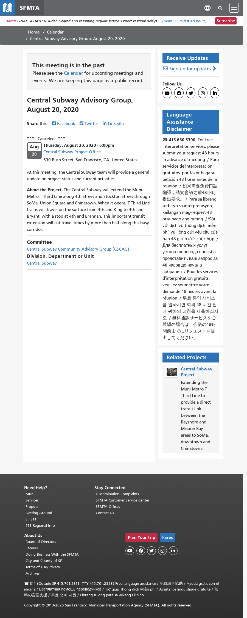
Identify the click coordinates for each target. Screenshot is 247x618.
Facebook (66, 123)
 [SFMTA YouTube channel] (167, 93)
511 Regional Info (40, 525)
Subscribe (226, 20)
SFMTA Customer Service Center (122, 500)
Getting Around (39, 513)
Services (32, 500)
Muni (30, 494)
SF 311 (31, 519)
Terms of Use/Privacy (43, 567)
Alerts (11, 21)
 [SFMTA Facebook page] (179, 93)
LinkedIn (116, 123)
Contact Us (105, 513)
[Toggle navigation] (234, 8)
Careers (32, 548)
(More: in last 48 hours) (184, 21)
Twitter (91, 123)
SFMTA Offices (108, 506)
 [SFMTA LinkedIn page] (215, 93)
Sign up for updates (190, 69)
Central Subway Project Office (72, 151)
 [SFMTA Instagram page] (203, 93)
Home (34, 32)
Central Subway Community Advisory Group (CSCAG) (78, 249)
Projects (32, 506)
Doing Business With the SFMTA (52, 554)
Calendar (55, 32)
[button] (207, 7)
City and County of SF (44, 560)
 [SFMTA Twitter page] (191, 93)
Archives (33, 573)
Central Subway (42, 263)
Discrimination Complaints (117, 494)
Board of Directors (41, 541)
